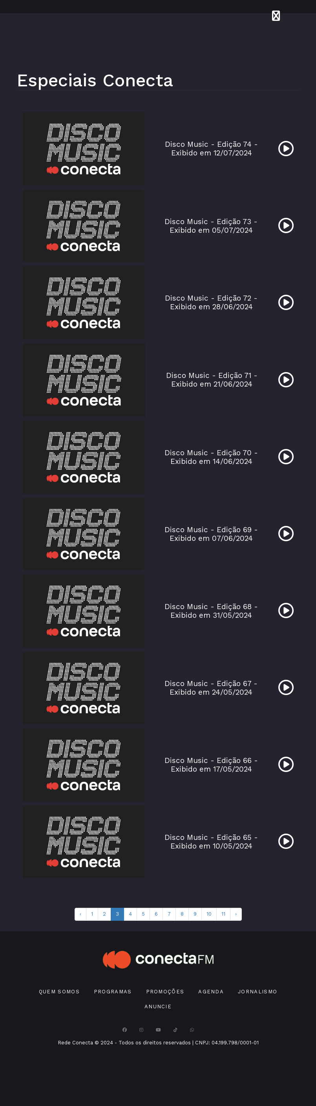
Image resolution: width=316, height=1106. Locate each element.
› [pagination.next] (236, 914)
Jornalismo (257, 992)
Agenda (211, 992)
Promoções (165, 992)
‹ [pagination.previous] (80, 914)
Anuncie (158, 1006)
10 (209, 914)
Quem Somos (59, 992)
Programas (113, 992)
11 (223, 914)
